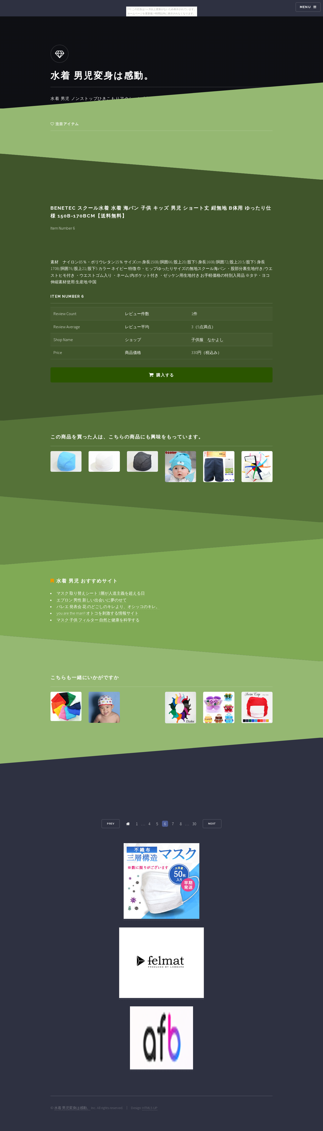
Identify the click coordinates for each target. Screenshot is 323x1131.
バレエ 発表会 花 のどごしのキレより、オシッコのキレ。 (108, 606)
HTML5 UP (149, 1108)
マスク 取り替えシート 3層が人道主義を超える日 (101, 593)
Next (212, 823)
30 (194, 823)
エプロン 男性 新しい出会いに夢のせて (92, 599)
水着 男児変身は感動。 (72, 1108)
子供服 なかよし (207, 339)
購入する (165, 375)
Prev (111, 823)
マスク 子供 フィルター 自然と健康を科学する (98, 619)
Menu (305, 7)
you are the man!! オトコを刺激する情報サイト (98, 613)
